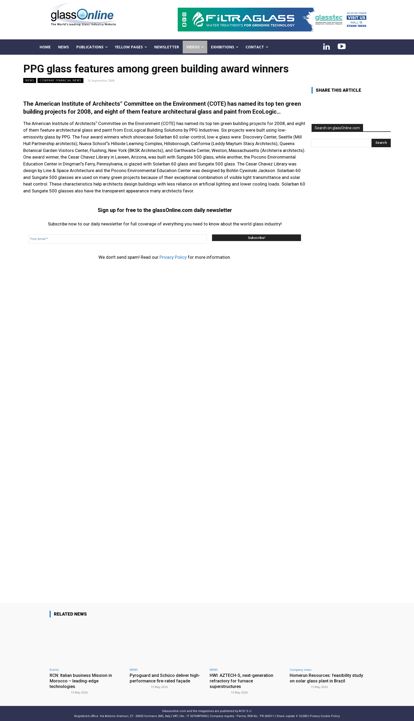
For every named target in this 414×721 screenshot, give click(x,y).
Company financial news (60, 80)
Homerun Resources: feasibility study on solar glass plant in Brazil (324, 678)
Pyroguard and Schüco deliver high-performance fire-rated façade (165, 678)
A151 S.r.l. (245, 710)
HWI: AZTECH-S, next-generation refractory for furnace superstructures (243, 681)
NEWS (29, 80)
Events (54, 669)
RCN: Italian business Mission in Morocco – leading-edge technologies (81, 681)
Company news (300, 669)
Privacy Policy (173, 257)
